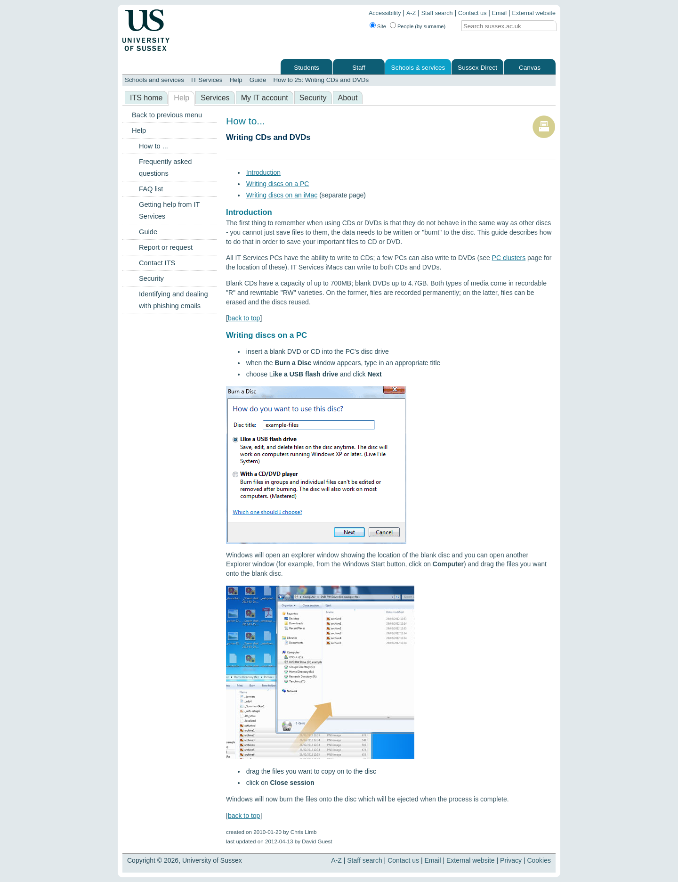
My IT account (264, 98)
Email (499, 13)
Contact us (472, 13)
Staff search (437, 13)
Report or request (166, 247)
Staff (358, 67)
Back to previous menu (167, 115)
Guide (258, 79)
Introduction (263, 172)
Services (215, 98)
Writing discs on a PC (277, 184)
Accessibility (385, 13)
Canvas (530, 67)
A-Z (411, 13)
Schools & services (418, 67)
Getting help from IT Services (169, 210)
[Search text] (501, 26)
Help (235, 79)
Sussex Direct (477, 67)
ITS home (146, 98)
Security (313, 98)
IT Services (206, 79)
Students (306, 67)
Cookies (539, 860)
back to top (244, 318)
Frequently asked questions (165, 167)
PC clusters (509, 257)
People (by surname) (421, 26)
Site (381, 26)
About (348, 98)
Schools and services (154, 79)
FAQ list (151, 189)
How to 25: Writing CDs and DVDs (321, 79)
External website (534, 13)
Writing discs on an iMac (281, 195)
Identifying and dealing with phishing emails (173, 300)
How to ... (153, 146)
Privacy (511, 860)
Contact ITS (157, 263)
